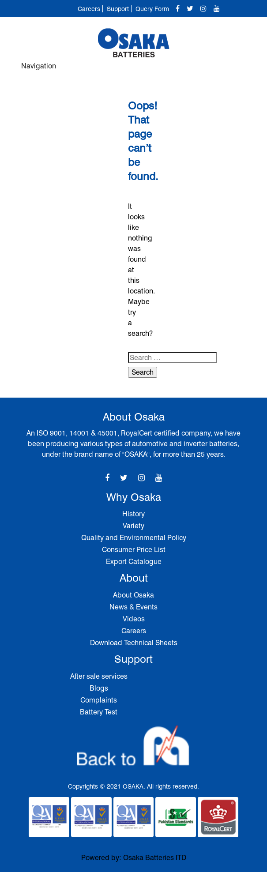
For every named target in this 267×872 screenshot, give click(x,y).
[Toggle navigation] (236, 70)
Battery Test (98, 712)
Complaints (98, 700)
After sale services (99, 676)
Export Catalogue (134, 561)
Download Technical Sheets (133, 643)
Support (118, 9)
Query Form (152, 9)
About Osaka (133, 595)
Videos (134, 619)
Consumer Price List (133, 549)
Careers (89, 9)
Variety (133, 526)
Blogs (99, 688)
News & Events (133, 607)
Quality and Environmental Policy (133, 538)
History (133, 514)
